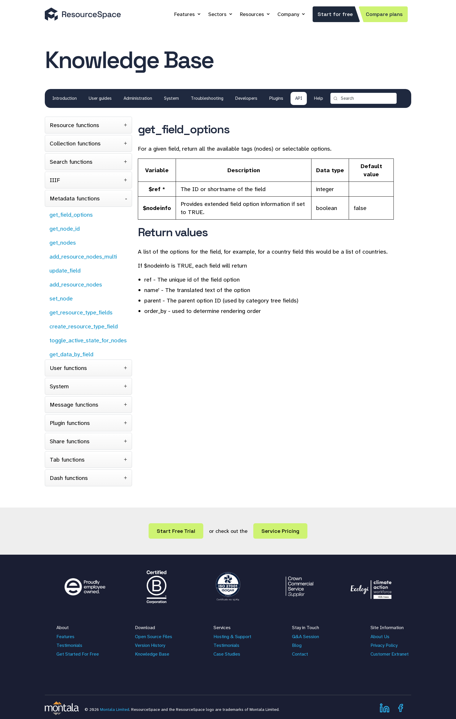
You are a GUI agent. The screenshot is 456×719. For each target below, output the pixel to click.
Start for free (335, 14)
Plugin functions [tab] (70, 423)
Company (288, 14)
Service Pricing (280, 531)
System (171, 98)
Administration (138, 98)
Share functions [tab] (70, 441)
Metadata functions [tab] (75, 198)
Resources (252, 14)
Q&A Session (305, 636)
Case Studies (226, 654)
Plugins (276, 98)
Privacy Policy (384, 645)
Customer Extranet (389, 654)
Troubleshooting (207, 98)
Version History (150, 645)
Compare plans (384, 14)
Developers (246, 98)
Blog (297, 645)
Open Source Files (153, 636)
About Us (379, 636)
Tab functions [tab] (67, 459)
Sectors (217, 14)
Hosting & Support (232, 636)
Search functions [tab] (71, 161)
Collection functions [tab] (75, 143)
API (298, 98)
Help (318, 98)
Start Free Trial (176, 531)
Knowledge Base (152, 654)
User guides (100, 98)
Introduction (64, 98)
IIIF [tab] (55, 180)
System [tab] (59, 386)
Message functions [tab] (74, 404)
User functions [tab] (68, 368)
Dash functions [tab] (69, 478)
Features (184, 14)
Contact (300, 654)
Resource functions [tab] (74, 125)
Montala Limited (114, 709)
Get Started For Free (77, 654)
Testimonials (69, 645)
